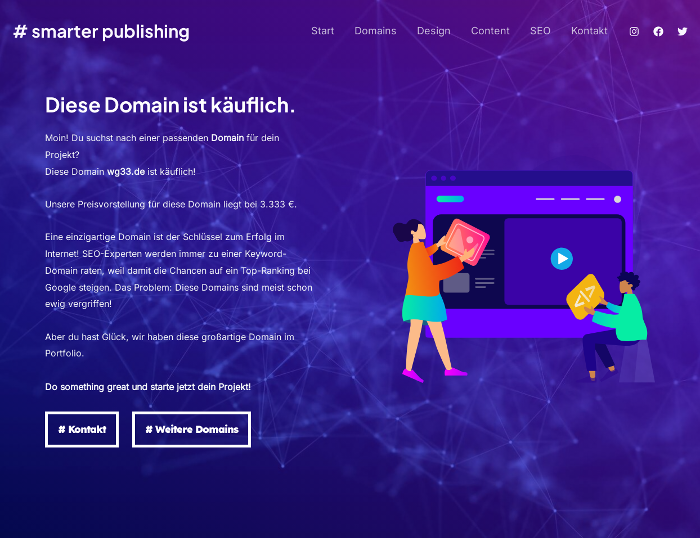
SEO (540, 31)
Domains (376, 31)
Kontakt (589, 31)
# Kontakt (82, 429)
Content (490, 31)
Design (434, 31)
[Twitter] (682, 31)
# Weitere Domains (191, 429)
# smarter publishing (101, 31)
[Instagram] (634, 31)
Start (322, 31)
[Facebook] (658, 31)
